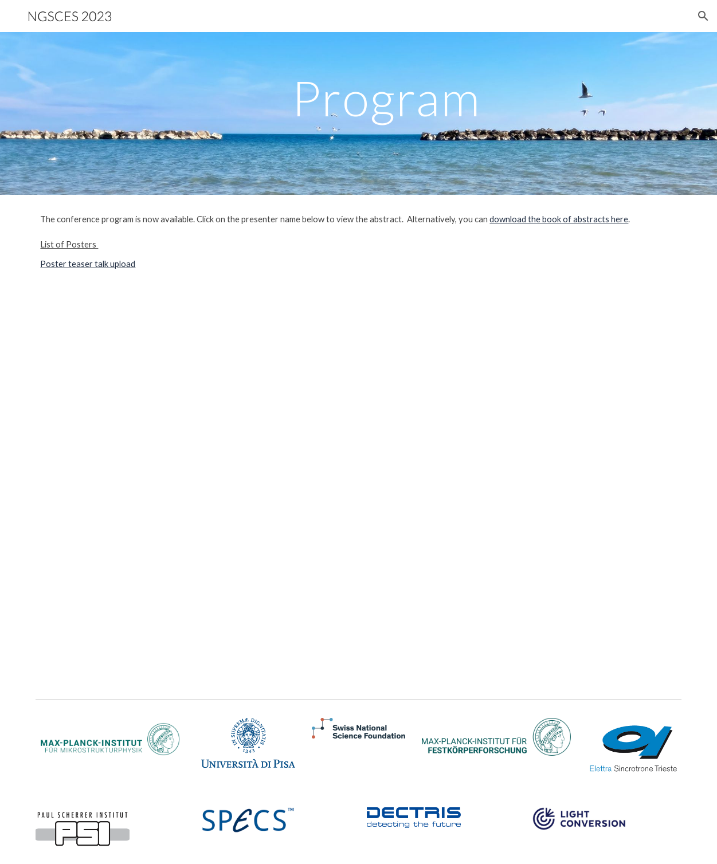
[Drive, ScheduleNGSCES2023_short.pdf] (358, 491)
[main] (385, 113)
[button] (703, 16)
